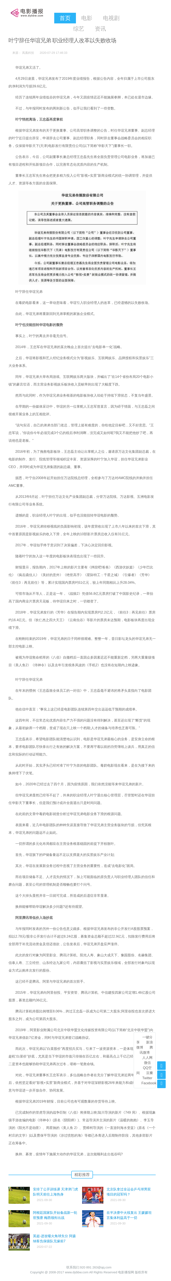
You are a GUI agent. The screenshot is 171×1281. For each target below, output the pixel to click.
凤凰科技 (28, 52)
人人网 (147, 1057)
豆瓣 (149, 1073)
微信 (147, 1063)
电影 (86, 18)
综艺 (78, 29)
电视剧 (111, 18)
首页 (65, 18)
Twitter (147, 1078)
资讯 (100, 29)
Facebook (148, 1083)
